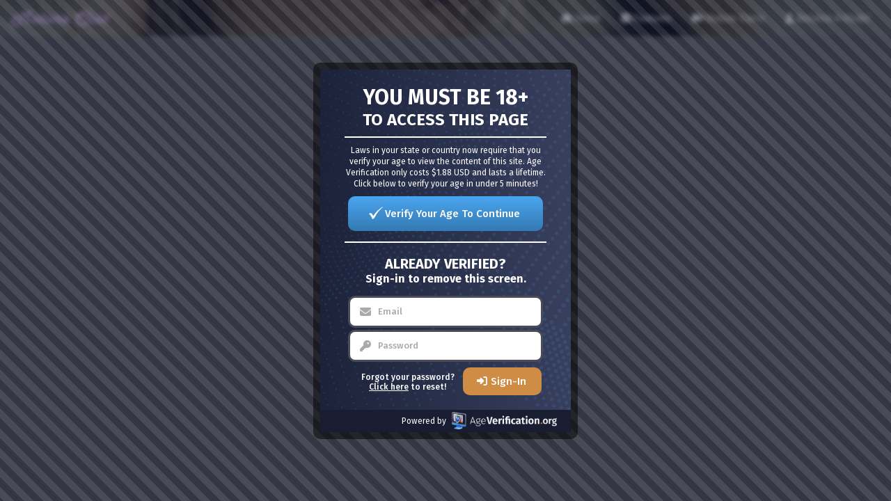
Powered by (479, 420)
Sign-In (508, 381)
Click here (389, 387)
